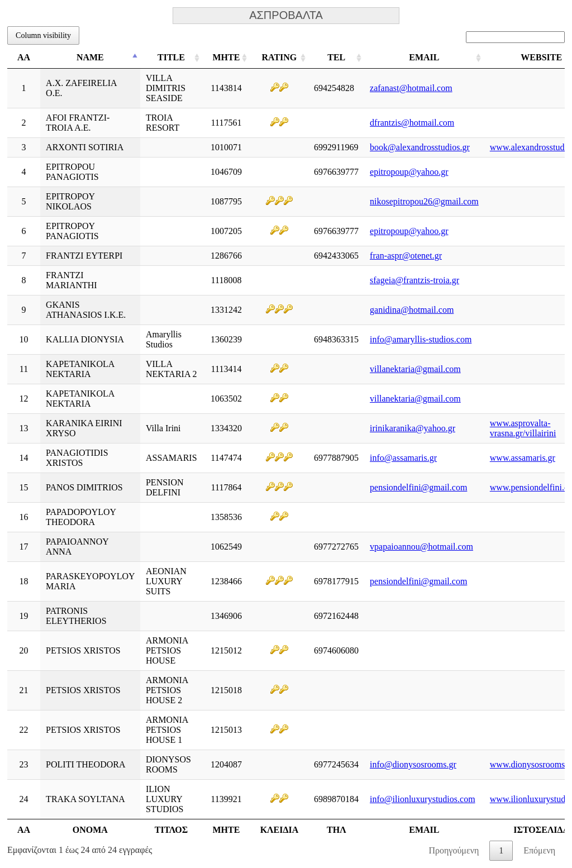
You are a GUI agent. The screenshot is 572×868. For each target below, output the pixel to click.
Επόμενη (539, 850)
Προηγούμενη (453, 850)
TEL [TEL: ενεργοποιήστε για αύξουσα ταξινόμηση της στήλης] (336, 57)
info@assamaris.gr (403, 457)
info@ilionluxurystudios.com (422, 799)
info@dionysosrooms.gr (413, 764)
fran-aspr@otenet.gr (406, 255)
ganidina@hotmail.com (412, 309)
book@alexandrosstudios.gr (420, 147)
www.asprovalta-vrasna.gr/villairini (523, 428)
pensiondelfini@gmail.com (418, 487)
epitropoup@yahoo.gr (409, 172)
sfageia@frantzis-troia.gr (414, 280)
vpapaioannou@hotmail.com (421, 546)
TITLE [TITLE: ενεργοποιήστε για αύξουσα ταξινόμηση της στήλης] (171, 57)
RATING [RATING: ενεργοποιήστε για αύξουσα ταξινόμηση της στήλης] (279, 57)
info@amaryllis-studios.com (420, 339)
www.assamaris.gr (522, 457)
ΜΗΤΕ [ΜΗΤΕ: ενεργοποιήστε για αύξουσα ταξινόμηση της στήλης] (226, 57)
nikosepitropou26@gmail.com (424, 201)
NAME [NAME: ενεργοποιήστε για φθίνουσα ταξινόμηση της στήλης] (90, 57)
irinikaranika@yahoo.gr (412, 428)
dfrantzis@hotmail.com (412, 122)
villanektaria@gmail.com (415, 369)
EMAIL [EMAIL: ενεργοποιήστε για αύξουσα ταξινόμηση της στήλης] (424, 57)
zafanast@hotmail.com (411, 88)
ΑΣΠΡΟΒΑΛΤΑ (286, 15)
